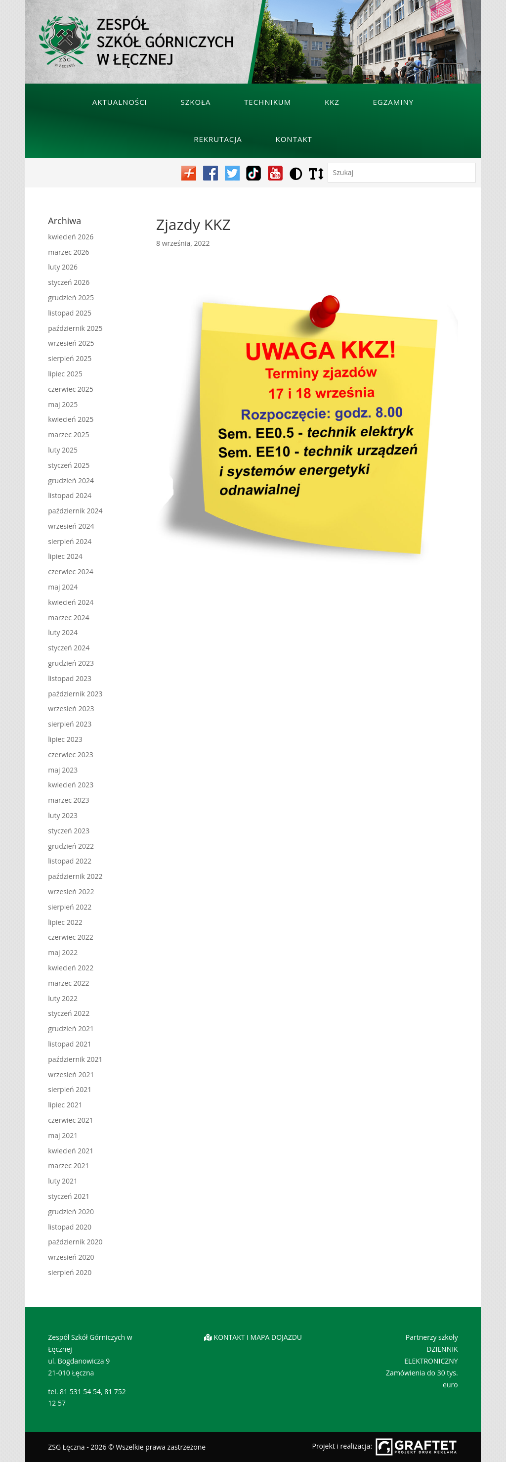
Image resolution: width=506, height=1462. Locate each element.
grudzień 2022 (71, 846)
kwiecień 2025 (70, 419)
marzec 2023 (68, 800)
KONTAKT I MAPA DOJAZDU (258, 1337)
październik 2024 (75, 510)
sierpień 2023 (69, 724)
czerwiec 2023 (70, 754)
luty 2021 (63, 1181)
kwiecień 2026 (70, 236)
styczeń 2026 (68, 282)
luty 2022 (63, 998)
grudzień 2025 (71, 297)
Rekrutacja (218, 139)
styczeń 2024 (68, 647)
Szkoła (195, 102)
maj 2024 (63, 587)
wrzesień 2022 (71, 891)
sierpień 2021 (69, 1089)
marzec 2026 (68, 252)
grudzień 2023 (71, 663)
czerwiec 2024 (70, 571)
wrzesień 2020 (71, 1257)
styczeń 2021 (68, 1196)
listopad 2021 (69, 1044)
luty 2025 (63, 450)
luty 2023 (63, 815)
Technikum (267, 102)
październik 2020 (75, 1241)
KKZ (332, 102)
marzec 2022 (68, 983)
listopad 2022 (69, 861)
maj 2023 (63, 770)
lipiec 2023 (65, 739)
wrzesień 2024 (71, 526)
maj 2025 (63, 404)
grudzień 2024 (71, 480)
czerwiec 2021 (70, 1120)
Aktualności (119, 102)
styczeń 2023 (68, 830)
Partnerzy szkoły (432, 1337)
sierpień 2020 (69, 1272)
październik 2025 (75, 328)
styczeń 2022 (68, 1013)
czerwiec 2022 (70, 937)
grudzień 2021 (71, 1028)
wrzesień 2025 (71, 343)
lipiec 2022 (65, 922)
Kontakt (293, 139)
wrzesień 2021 (71, 1074)
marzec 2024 (68, 617)
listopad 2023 (69, 678)
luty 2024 (63, 632)
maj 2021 (63, 1135)
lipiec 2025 (65, 373)
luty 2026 (63, 267)
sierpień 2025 (69, 358)
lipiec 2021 (65, 1104)
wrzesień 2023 (71, 708)
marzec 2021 (68, 1165)
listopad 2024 (69, 495)
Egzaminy (393, 102)
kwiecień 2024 (70, 602)
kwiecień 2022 (70, 967)
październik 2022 (75, 876)
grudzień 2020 (71, 1211)
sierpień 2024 (69, 541)
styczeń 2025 (68, 465)
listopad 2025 (69, 313)
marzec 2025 (68, 434)
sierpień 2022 (69, 907)
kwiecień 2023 (70, 784)
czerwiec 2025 (70, 389)
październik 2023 (75, 693)
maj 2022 (63, 952)
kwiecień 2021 (70, 1150)
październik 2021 (75, 1059)
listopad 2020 (69, 1227)
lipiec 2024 (65, 556)
